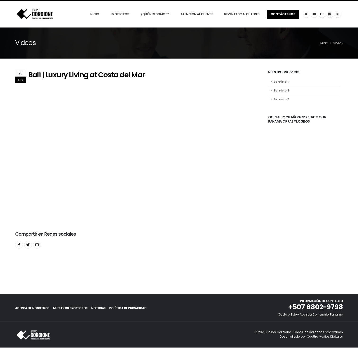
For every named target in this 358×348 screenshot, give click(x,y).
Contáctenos (283, 14)
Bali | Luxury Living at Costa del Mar (86, 75)
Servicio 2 (281, 91)
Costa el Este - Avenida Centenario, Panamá (309, 315)
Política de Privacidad (138, 309)
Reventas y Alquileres (242, 14)
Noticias (105, 309)
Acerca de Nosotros (32, 309)
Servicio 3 (281, 99)
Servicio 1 (281, 82)
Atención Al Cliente (197, 14)
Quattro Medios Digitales (324, 337)
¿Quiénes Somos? (154, 14)
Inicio (94, 14)
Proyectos (120, 14)
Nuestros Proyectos (73, 309)
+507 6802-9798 (315, 307)
